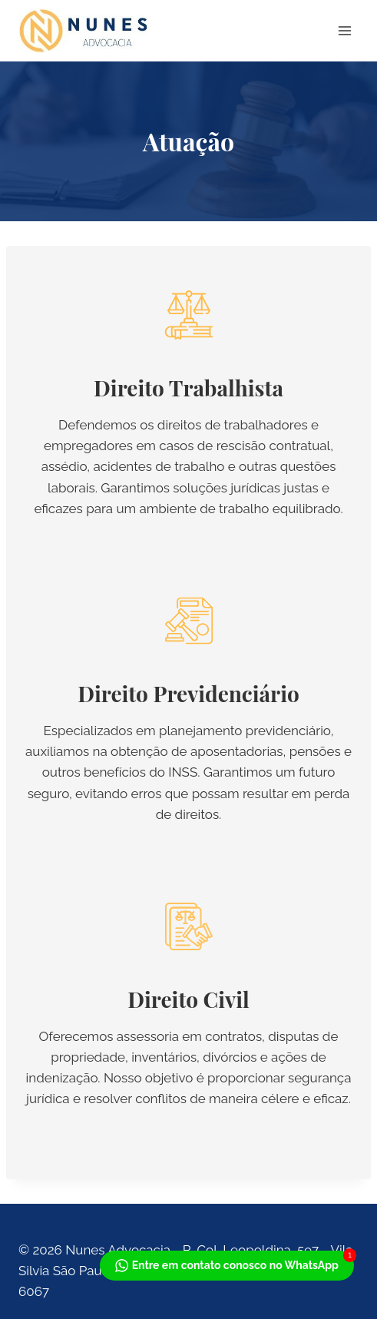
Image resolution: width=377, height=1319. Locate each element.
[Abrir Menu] (344, 30)
